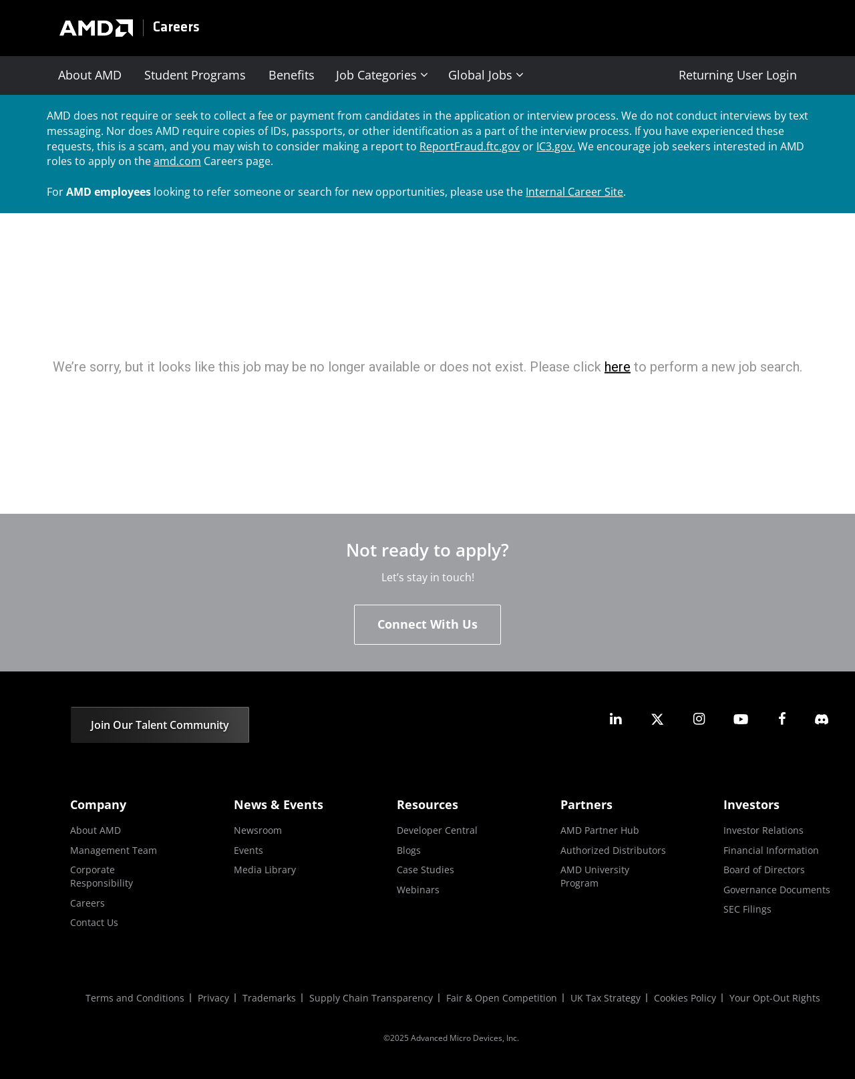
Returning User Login (738, 75)
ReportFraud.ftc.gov (469, 146)
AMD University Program (594, 876)
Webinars (418, 889)
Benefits (292, 75)
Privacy (213, 997)
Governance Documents (776, 889)
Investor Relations (763, 830)
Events (248, 850)
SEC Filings (747, 909)
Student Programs (195, 75)
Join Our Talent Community (160, 725)
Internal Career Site (574, 191)
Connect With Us (427, 624)
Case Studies (425, 869)
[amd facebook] (782, 719)
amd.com (177, 161)
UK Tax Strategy (605, 997)
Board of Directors (764, 869)
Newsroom (258, 830)
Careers (176, 27)
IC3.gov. (555, 146)
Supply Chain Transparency (371, 997)
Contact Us (94, 922)
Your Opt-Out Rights (774, 997)
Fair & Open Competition (501, 997)
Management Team (113, 850)
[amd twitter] (657, 719)
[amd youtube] (741, 719)
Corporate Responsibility (101, 876)
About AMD (90, 75)
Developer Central (437, 830)
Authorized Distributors (613, 850)
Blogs (409, 850)
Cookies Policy (685, 997)
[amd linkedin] (616, 719)
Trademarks (269, 997)
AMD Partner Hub (599, 830)
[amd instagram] (699, 719)
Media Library (265, 869)
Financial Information (771, 850)
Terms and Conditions (135, 997)
